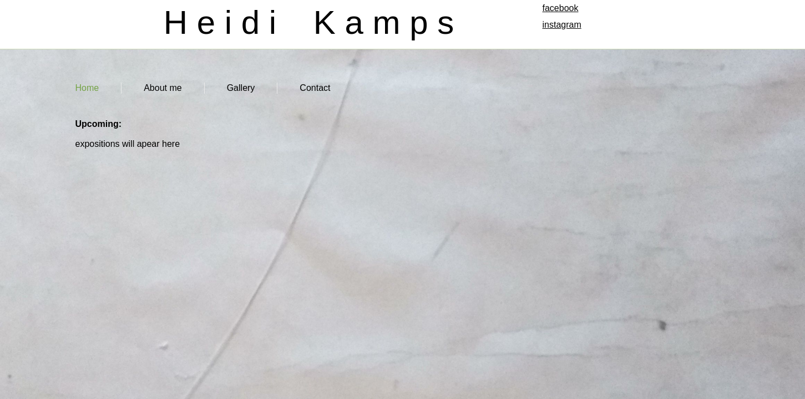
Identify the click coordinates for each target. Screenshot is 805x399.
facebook (561, 8)
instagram (562, 24)
